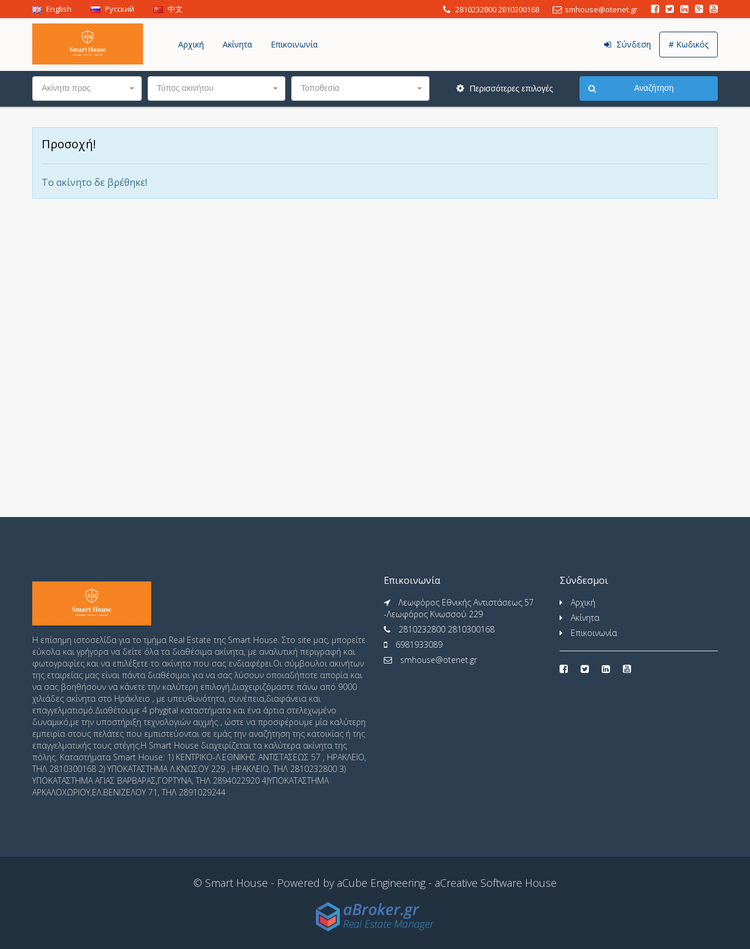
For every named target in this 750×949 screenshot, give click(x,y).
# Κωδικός (688, 44)
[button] (87, 88)
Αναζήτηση (631, 88)
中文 (168, 9)
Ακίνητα (237, 44)
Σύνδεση (627, 44)
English (51, 9)
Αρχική (191, 44)
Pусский (112, 9)
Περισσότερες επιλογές (504, 88)
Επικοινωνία (294, 44)
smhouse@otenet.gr (438, 659)
